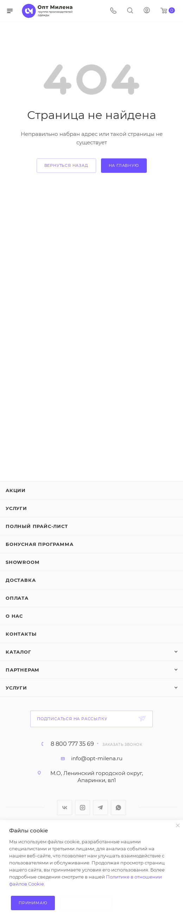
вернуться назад (66, 165)
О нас (14, 616)
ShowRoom (22, 562)
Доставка (21, 580)
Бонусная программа (39, 544)
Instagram (82, 807)
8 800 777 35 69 (72, 744)
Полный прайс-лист (37, 526)
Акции (16, 490)
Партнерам (22, 670)
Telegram (100, 807)
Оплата (17, 598)
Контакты (21, 634)
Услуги (16, 508)
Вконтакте (64, 807)
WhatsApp (118, 807)
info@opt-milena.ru (96, 758)
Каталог (18, 652)
